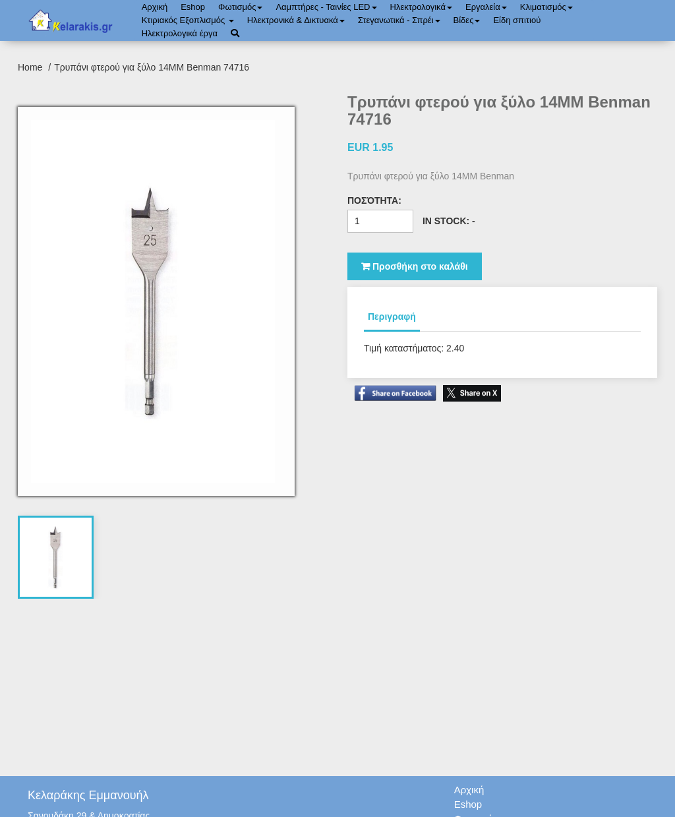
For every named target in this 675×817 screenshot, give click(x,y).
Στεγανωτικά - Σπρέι (399, 20)
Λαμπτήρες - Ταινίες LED (326, 7)
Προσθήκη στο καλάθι (414, 266)
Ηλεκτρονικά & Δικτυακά (296, 20)
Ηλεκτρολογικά (421, 7)
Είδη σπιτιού (517, 20)
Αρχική (155, 7)
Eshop (193, 7)
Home (31, 67)
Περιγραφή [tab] (392, 316)
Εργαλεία (486, 7)
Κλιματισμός (546, 7)
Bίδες (467, 20)
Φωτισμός (240, 7)
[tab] (56, 557)
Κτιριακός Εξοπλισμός (188, 20)
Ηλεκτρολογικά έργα (180, 33)
